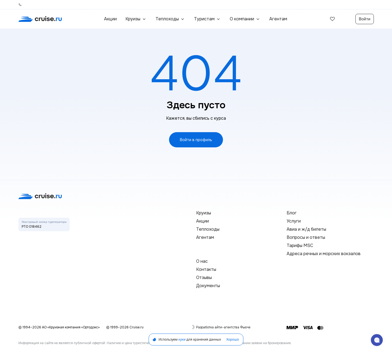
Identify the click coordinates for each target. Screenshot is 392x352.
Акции (110, 19)
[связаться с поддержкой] (376, 340)
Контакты (206, 269)
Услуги (294, 221)
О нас (202, 261)
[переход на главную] (40, 19)
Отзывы (204, 277)
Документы (208, 285)
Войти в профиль (196, 139)
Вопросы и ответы (306, 237)
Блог (292, 213)
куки (182, 339)
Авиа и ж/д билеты (306, 229)
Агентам (278, 19)
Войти (364, 19)
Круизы (203, 213)
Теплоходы (207, 229)
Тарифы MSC (300, 245)
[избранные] (332, 19)
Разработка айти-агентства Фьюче (223, 327)
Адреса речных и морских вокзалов (324, 253)
